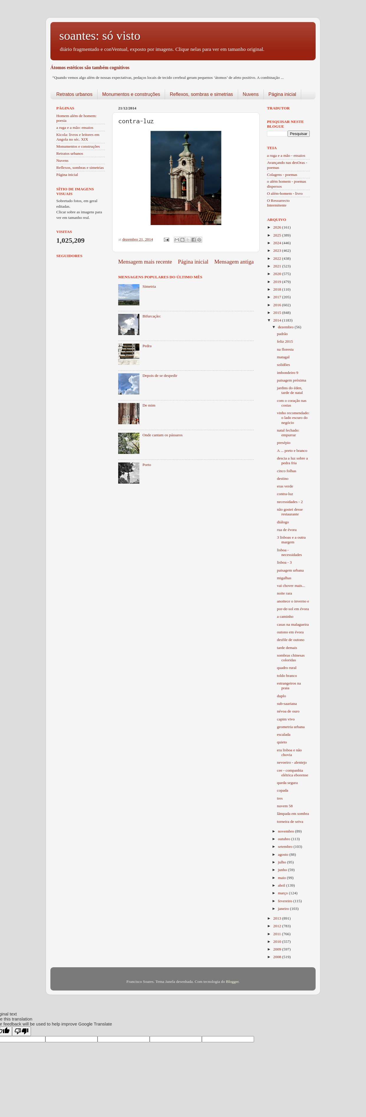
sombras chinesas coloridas (291, 657)
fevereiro (285, 901)
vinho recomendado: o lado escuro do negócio (293, 418)
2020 (277, 274)
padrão (282, 334)
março (283, 893)
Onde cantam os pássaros (162, 435)
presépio (284, 442)
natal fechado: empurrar (288, 432)
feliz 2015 (285, 341)
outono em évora (290, 632)
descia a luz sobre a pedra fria (292, 460)
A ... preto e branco (292, 450)
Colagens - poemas (282, 174)
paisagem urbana (290, 570)
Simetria (149, 286)
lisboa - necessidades (289, 552)
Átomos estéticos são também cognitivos (89, 67)
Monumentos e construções (131, 94)
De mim (148, 405)
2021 (277, 266)
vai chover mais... (291, 585)
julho (282, 862)
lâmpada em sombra (293, 813)
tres (280, 798)
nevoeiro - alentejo (292, 762)
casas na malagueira (293, 624)
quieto (282, 742)
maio (282, 877)
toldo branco (287, 675)
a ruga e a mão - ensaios (286, 155)
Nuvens (251, 94)
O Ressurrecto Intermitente (278, 202)
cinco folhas (286, 471)
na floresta (285, 349)
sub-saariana (287, 703)
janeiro (284, 908)
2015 (277, 312)
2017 (277, 297)
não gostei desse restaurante (290, 511)
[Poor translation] (21, 1031)
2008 (277, 957)
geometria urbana (291, 727)
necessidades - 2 (290, 502)
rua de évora (287, 529)
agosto (283, 854)
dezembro (286, 327)
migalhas (284, 578)
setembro (286, 846)
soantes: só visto (99, 35)
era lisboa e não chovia (289, 752)
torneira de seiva (290, 821)
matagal (283, 357)
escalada (284, 734)
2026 (277, 227)
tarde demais (287, 647)
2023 (277, 250)
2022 (277, 258)
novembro (286, 831)
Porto (146, 464)
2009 (277, 949)
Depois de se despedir (159, 375)
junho (283, 870)
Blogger (232, 981)
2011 (277, 934)
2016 (277, 305)
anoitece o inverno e (293, 601)
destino (282, 478)
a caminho (285, 616)
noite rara (284, 593)
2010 (277, 941)
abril (282, 885)
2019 (277, 281)
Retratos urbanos (74, 94)
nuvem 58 (285, 806)
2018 (277, 289)
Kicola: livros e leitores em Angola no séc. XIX (77, 137)
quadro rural (286, 667)
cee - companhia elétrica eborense (292, 772)
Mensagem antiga (234, 262)
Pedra (146, 346)
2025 (277, 235)
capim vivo (286, 719)
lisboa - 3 (284, 562)
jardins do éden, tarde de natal (290, 390)
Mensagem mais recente (145, 262)
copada (282, 790)
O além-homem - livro (285, 193)
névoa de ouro (288, 711)
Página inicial (282, 94)
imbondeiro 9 (287, 372)
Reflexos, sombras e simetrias (201, 94)
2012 (277, 926)
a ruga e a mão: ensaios (74, 127)
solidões (283, 364)
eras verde (285, 486)
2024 (277, 243)
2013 (277, 918)
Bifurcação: (151, 316)
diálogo (283, 522)
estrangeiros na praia (289, 685)
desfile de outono (290, 639)
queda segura (287, 782)
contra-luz (285, 494)
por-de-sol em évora (293, 609)
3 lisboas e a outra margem (291, 539)
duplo (281, 696)
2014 (277, 320)
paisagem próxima (291, 380)
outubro (284, 839)
